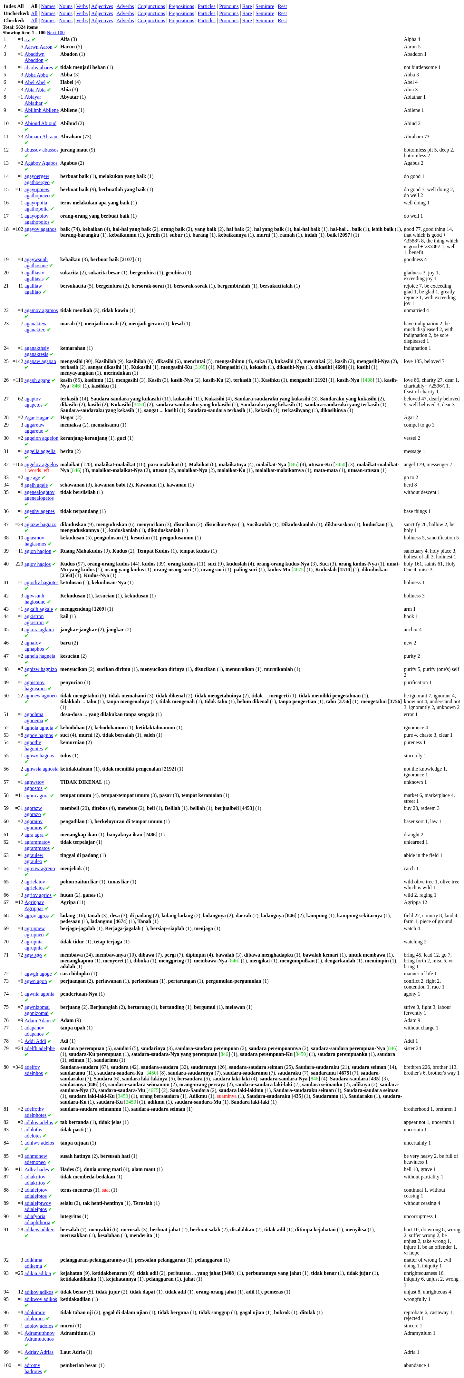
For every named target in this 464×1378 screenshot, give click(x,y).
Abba (36, 75)
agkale (38, 609)
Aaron (38, 47)
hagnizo (40, 669)
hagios (37, 564)
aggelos (41, 464)
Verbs (82, 6)
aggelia (39, 451)
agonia (39, 994)
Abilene (41, 110)
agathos (40, 229)
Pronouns (228, 6)
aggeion (41, 438)
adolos (38, 1326)
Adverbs (125, 6)
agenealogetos (39, 495)
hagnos (38, 735)
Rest (282, 6)
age (32, 477)
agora (36, 795)
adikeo (39, 1229)
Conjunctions (151, 6)
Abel (34, 82)
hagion (37, 551)
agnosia (41, 769)
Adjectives (102, 6)
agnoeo (40, 695)
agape (37, 380)
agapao (40, 361)
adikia (37, 1273)
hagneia (39, 656)
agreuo (39, 868)
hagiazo (40, 524)
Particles (207, 6)
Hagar (36, 417)
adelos (38, 1122)
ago (33, 955)
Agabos (41, 163)
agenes (39, 511)
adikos (38, 1292)
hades (36, 1169)
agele (36, 485)
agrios (38, 895)
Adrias (38, 1352)
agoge (38, 974)
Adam (37, 1020)
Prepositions (181, 6)
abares (38, 67)
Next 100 (55, 32)
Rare (247, 6)
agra (34, 835)
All (34, 13)
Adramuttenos (39, 1336)
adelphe (39, 1048)
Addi (35, 1041)
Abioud (40, 123)
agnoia (38, 728)
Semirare (265, 6)
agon (35, 981)
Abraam (41, 136)
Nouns (65, 6)
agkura (39, 629)
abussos (41, 150)
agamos (41, 310)
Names (48, 6)
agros (36, 916)
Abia (34, 90)
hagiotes (41, 582)
